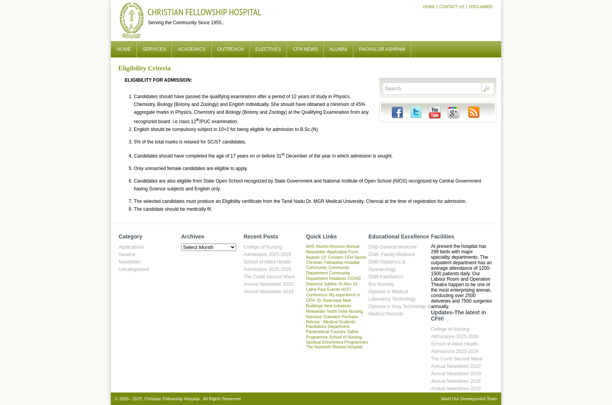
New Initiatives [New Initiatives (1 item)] (337, 305)
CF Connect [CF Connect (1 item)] (332, 257)
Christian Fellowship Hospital (205, 12)
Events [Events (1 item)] (333, 289)
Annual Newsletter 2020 (268, 284)
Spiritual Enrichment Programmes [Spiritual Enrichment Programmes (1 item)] (337, 342)
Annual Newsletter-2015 (456, 388)
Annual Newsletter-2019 (269, 291)
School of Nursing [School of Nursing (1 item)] (345, 337)
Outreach (230, 49)
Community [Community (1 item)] (316, 267)
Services (154, 49)
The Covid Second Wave (269, 277)
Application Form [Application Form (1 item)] (342, 251)
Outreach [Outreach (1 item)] (331, 316)
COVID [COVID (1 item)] (354, 278)
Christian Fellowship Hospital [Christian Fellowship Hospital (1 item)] (332, 262)
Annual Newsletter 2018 (455, 381)
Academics (191, 49)
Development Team (478, 398)
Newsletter (130, 262)
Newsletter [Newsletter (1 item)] (316, 311)
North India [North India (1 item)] (337, 311)
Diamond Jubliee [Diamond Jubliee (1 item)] (321, 283)
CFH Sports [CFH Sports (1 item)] (355, 257)
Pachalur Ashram (382, 49)
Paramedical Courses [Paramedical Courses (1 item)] (326, 331)
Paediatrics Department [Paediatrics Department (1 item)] (327, 326)
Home (429, 7)
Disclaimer (481, 7)
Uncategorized (134, 269)
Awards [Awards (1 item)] (313, 257)
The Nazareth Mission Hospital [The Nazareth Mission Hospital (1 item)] (334, 346)
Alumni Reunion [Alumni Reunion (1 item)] (330, 246)
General (127, 254)
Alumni (338, 49)
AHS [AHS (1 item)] (310, 246)
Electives (268, 49)
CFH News (305, 49)
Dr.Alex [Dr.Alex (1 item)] (345, 283)
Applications (131, 247)
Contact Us (451, 7)
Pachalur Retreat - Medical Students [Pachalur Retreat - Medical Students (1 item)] (332, 319)
